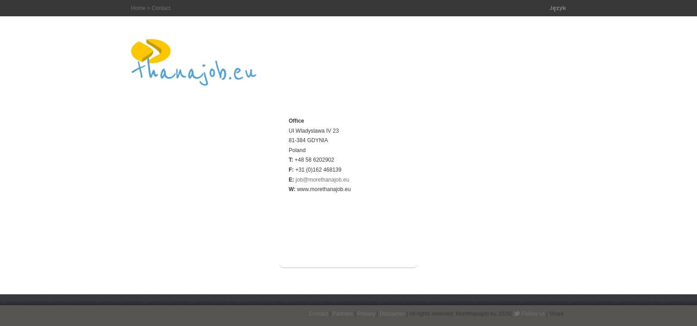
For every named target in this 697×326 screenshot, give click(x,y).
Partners (342, 314)
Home (138, 8)
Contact (318, 314)
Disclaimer (392, 314)
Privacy (366, 314)
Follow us (533, 314)
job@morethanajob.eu (322, 180)
